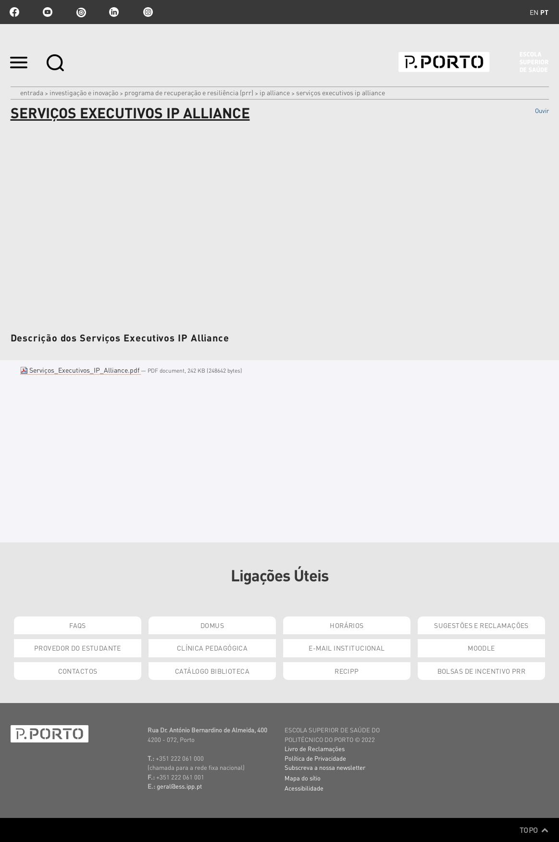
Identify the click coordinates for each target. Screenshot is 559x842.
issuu (81, 12)
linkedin (114, 12)
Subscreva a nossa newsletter (325, 767)
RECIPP (347, 670)
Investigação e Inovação (84, 92)
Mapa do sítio (303, 778)
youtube (47, 12)
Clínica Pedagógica (212, 647)
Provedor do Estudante (77, 647)
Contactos (78, 670)
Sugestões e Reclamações (481, 625)
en (534, 12)
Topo (534, 830)
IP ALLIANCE (275, 92)
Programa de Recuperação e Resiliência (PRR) (188, 92)
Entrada (31, 92)
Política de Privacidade (315, 758)
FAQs (77, 625)
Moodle (481, 647)
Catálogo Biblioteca (212, 670)
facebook (14, 12)
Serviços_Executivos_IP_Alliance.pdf (80, 369)
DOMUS (212, 625)
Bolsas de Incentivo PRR (481, 670)
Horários (346, 625)
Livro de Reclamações (315, 748)
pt (544, 12)
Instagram (147, 12)
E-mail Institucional (347, 647)
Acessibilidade (304, 788)
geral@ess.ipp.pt (179, 786)
